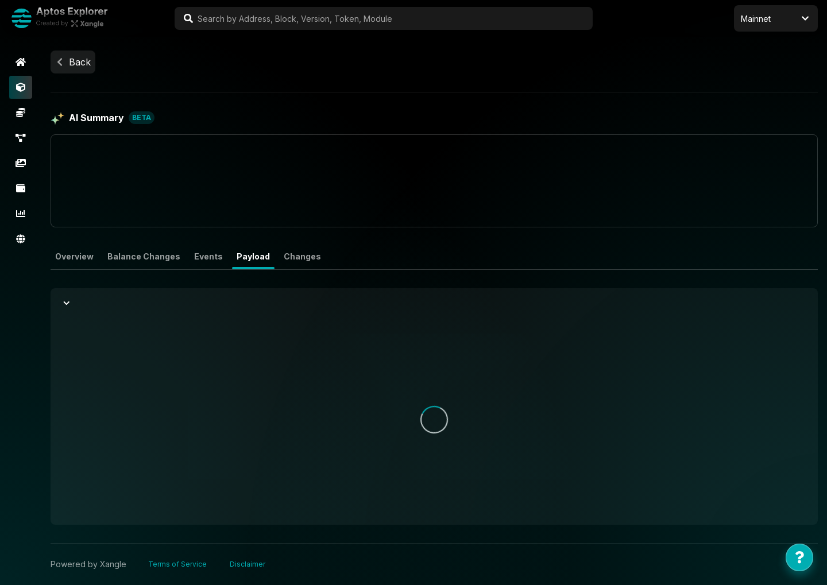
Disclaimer (247, 564)
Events (208, 256)
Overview (74, 256)
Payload (253, 256)
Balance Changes (143, 256)
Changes (302, 256)
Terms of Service (177, 564)
